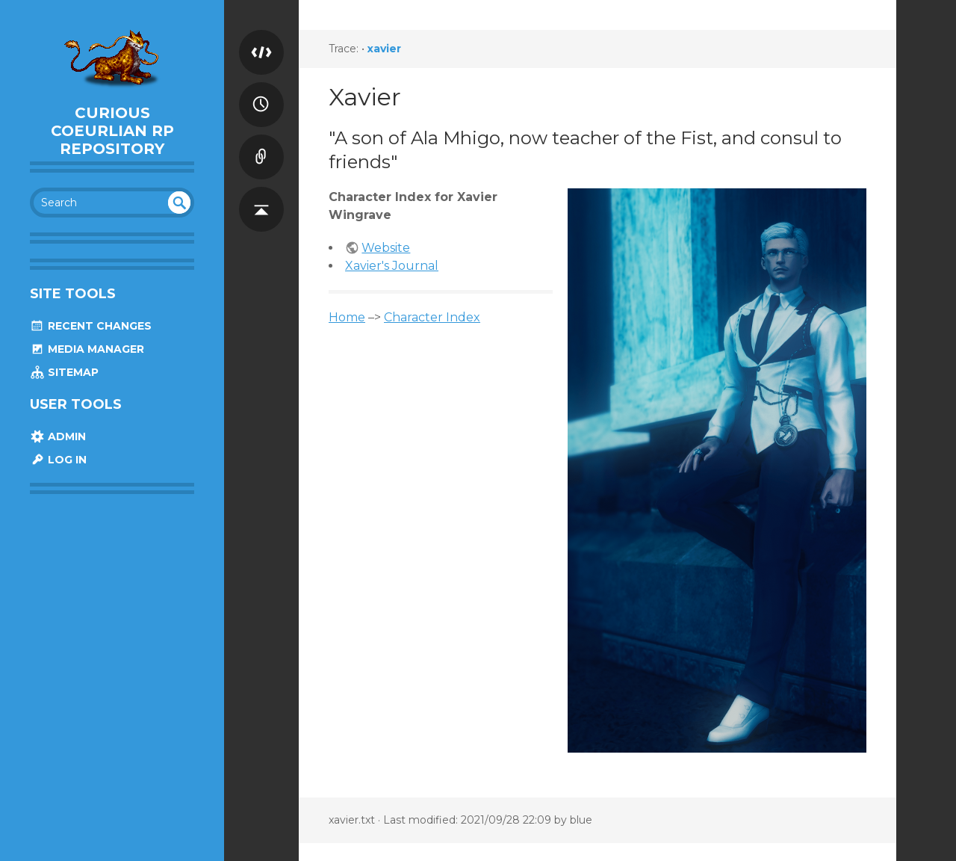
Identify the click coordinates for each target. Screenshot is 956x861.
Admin (58, 436)
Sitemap (64, 372)
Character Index (432, 317)
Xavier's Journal (391, 266)
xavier (384, 48)
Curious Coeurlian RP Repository (112, 131)
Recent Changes (91, 326)
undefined (179, 202)
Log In (58, 459)
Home (347, 317)
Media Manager (87, 349)
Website (385, 248)
